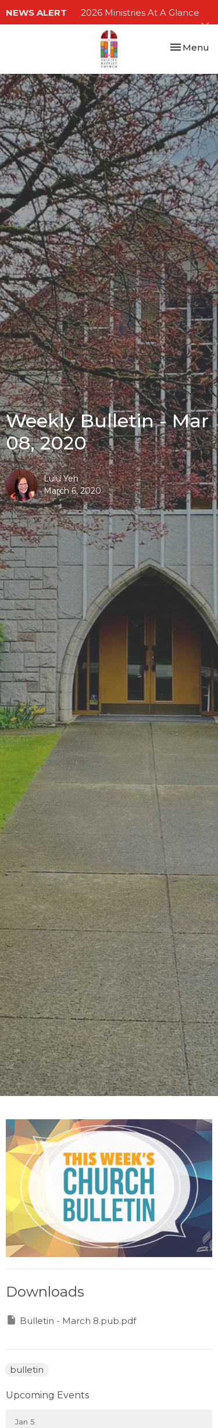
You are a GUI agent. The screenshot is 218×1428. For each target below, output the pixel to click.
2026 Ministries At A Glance (140, 12)
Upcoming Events (47, 1395)
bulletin (27, 1369)
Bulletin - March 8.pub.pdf (71, 1320)
